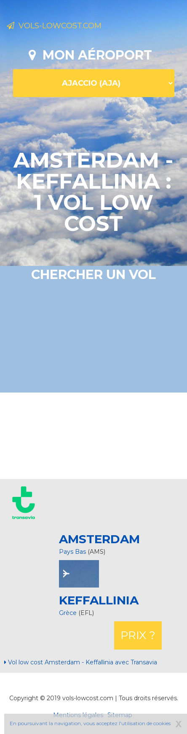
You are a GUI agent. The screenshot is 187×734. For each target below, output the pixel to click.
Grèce (68, 613)
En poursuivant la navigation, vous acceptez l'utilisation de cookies (90, 723)
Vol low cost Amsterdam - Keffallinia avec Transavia (80, 662)
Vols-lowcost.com (54, 25)
